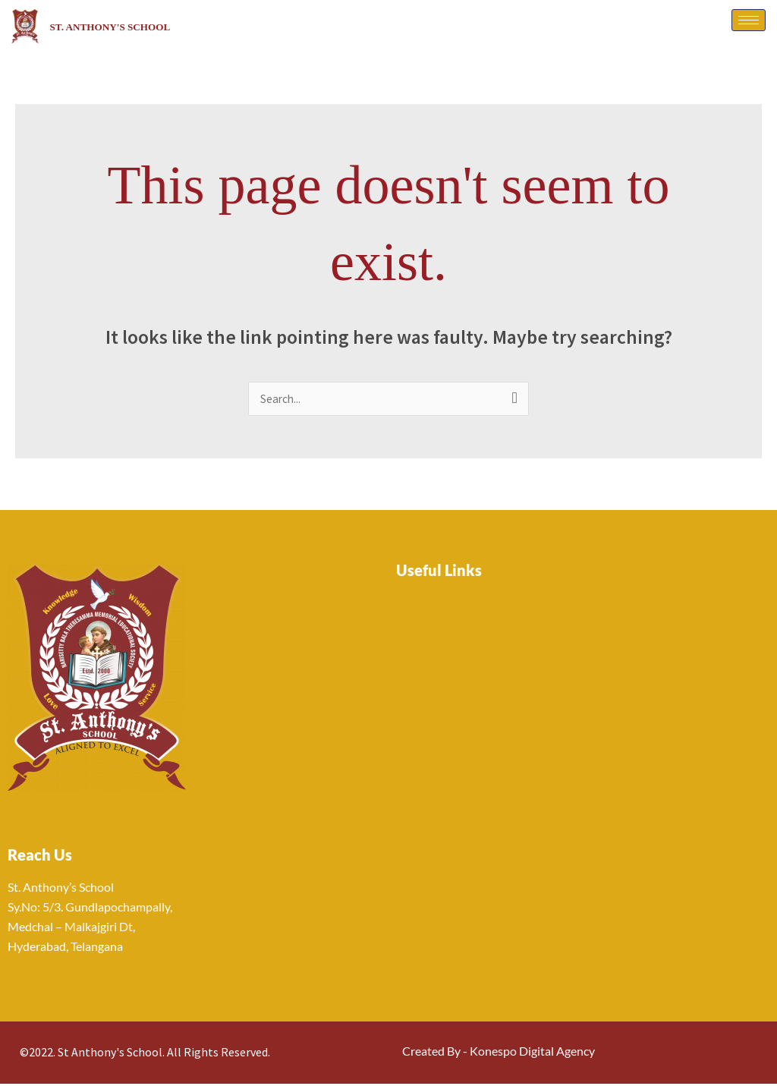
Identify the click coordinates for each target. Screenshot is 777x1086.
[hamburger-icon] (748, 20)
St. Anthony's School (137, 25)
